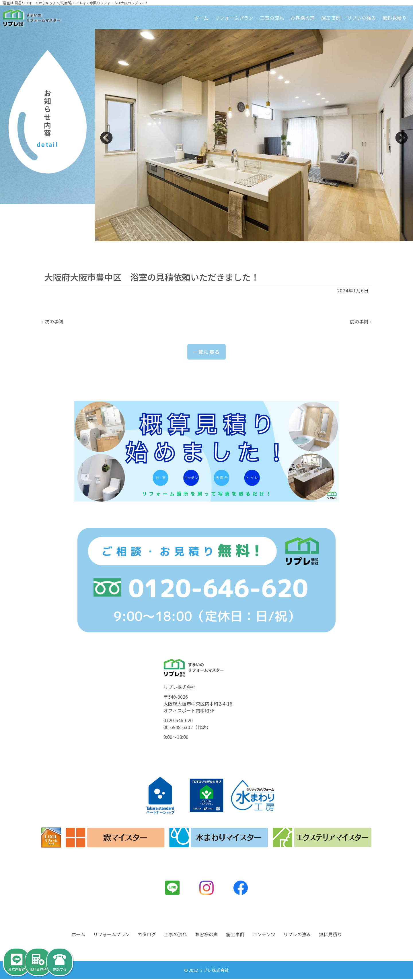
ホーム (201, 17)
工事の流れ (272, 17)
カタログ (147, 934)
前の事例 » (361, 321)
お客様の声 (303, 17)
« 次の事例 (52, 321)
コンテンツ (263, 934)
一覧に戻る (206, 352)
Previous (106, 138)
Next (401, 138)
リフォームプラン (234, 17)
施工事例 (331, 17)
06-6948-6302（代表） (187, 727)
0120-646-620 (178, 720)
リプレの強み (361, 17)
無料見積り (395, 17)
